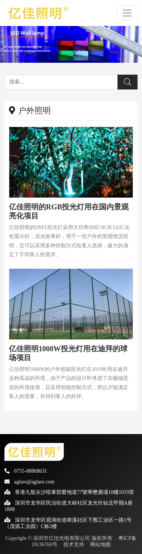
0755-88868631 (25, 471)
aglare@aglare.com (29, 482)
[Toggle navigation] (127, 13)
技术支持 (73, 544)
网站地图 (100, 544)
